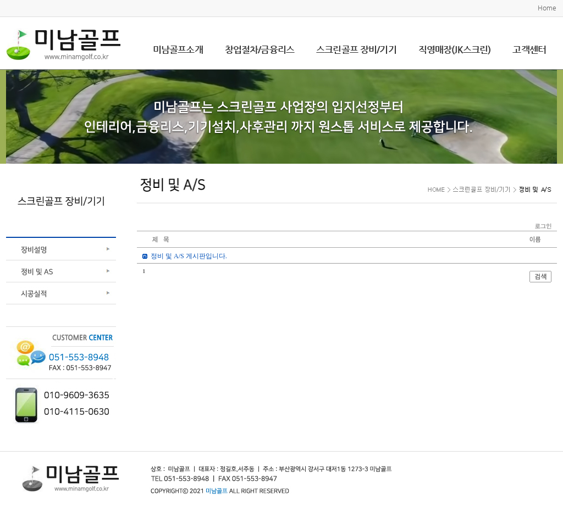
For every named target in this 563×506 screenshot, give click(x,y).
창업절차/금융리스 (259, 49)
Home (547, 8)
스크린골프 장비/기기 (356, 49)
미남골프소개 (178, 49)
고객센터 (529, 49)
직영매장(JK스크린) (454, 49)
